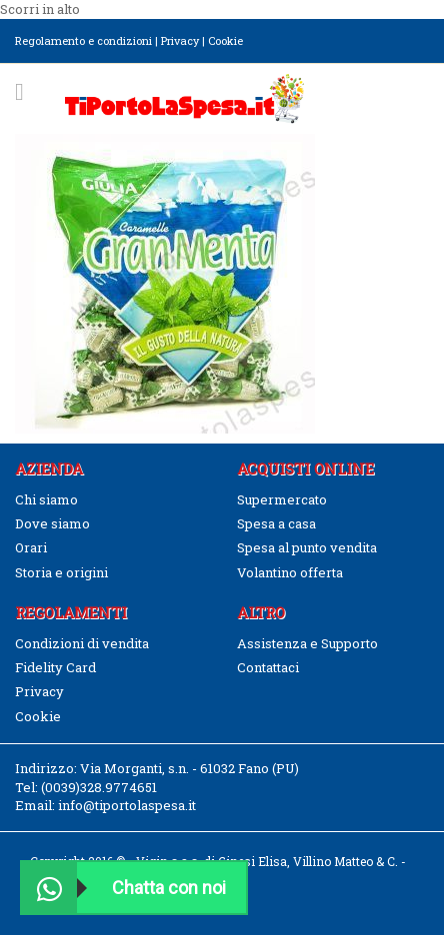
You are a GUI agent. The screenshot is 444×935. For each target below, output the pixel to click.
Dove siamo (52, 523)
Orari (31, 547)
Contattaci (268, 667)
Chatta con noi (124, 887)
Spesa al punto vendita (307, 547)
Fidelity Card (55, 667)
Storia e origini (61, 572)
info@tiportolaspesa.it (127, 805)
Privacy (180, 40)
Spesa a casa (276, 523)
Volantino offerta (290, 572)
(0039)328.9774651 (99, 787)
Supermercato (282, 499)
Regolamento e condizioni (83, 40)
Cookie (225, 40)
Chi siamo (46, 499)
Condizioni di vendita (82, 643)
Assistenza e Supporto (307, 643)
